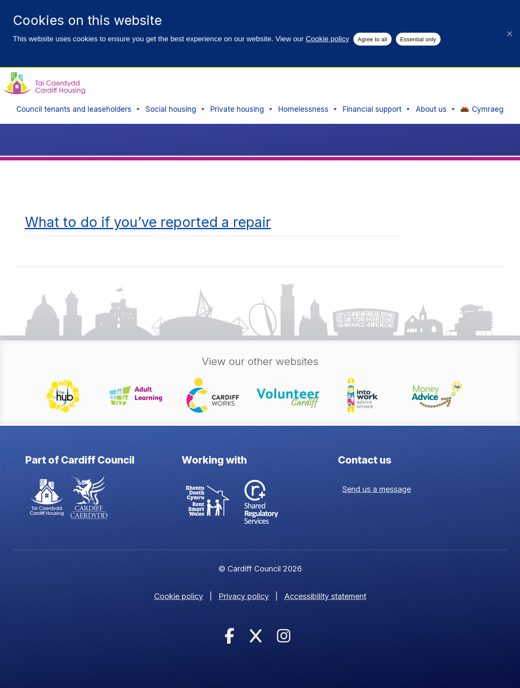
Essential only (418, 39)
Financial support (377, 109)
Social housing (176, 109)
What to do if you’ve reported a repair (148, 222)
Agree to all (372, 39)
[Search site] (397, 83)
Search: (318, 82)
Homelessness (308, 109)
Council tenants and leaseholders (78, 109)
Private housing (242, 109)
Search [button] (488, 82)
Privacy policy (244, 596)
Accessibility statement (325, 596)
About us (436, 109)
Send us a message (376, 489)
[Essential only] (509, 33)
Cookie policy (327, 39)
